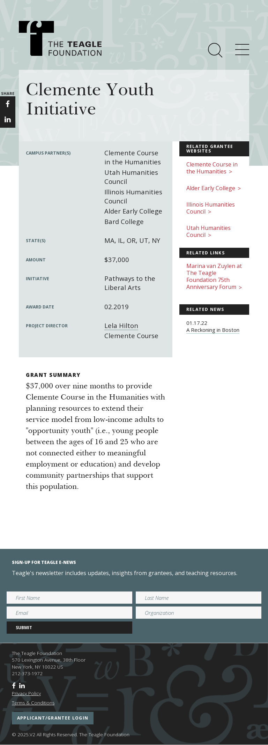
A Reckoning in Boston (212, 329)
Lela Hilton (121, 325)
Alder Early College (213, 189)
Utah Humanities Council (208, 231)
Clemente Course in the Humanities (212, 168)
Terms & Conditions (33, 703)
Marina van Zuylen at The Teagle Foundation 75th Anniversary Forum (214, 276)
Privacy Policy (26, 693)
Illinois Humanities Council (210, 208)
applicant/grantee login (52, 718)
